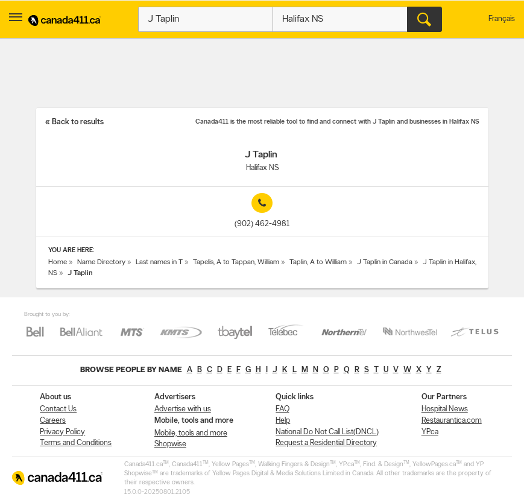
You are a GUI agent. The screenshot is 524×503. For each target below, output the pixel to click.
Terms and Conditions (76, 443)
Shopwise (170, 444)
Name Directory (101, 262)
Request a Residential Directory (326, 443)
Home (57, 262)
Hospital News (444, 409)
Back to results (78, 122)
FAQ (282, 409)
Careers (53, 421)
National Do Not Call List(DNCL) (327, 432)
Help (283, 421)
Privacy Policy (62, 432)
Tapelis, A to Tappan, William (236, 262)
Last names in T (159, 262)
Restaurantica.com (451, 421)
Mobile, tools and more (190, 433)
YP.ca (429, 432)
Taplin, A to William (318, 262)
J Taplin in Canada (384, 262)
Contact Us (58, 409)
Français (501, 19)
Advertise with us (182, 409)
